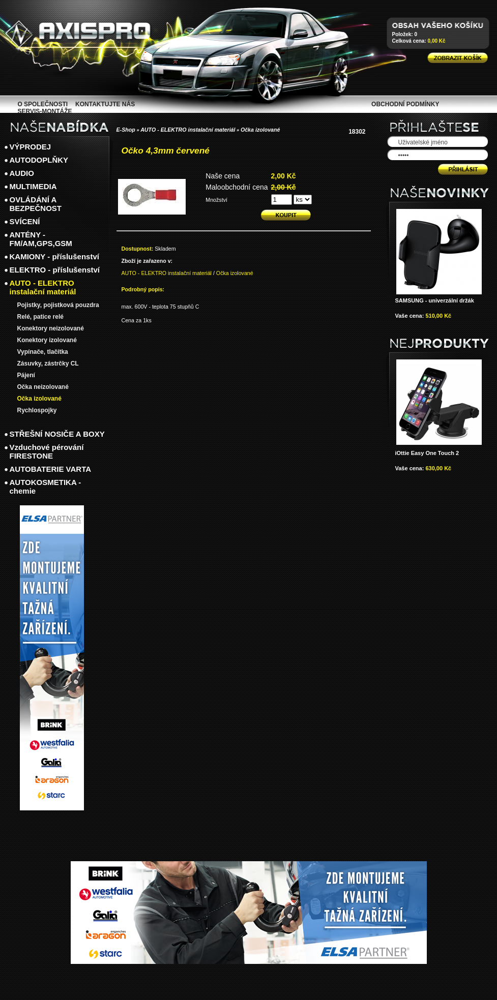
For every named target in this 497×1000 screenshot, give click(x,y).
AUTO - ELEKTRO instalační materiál (187, 130)
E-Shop (125, 130)
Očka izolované (260, 130)
